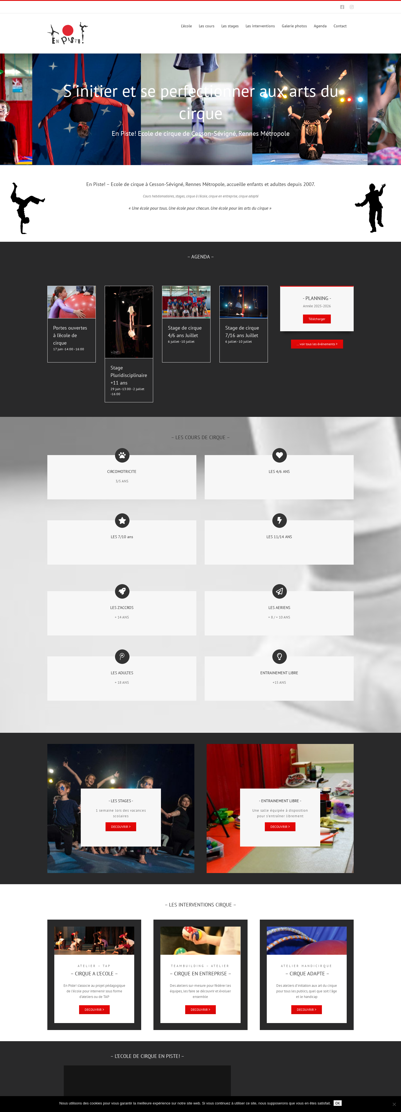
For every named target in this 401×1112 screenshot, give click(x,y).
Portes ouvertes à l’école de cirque (70, 335)
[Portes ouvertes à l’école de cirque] (72, 288)
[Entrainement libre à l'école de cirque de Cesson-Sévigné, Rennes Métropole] (280, 826)
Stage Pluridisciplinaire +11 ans (129, 375)
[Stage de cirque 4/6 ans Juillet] (186, 288)
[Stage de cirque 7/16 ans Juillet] (244, 288)
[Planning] (317, 319)
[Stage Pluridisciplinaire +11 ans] (129, 288)
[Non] (394, 1104)
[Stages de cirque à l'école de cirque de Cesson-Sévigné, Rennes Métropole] (121, 826)
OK (337, 1103)
